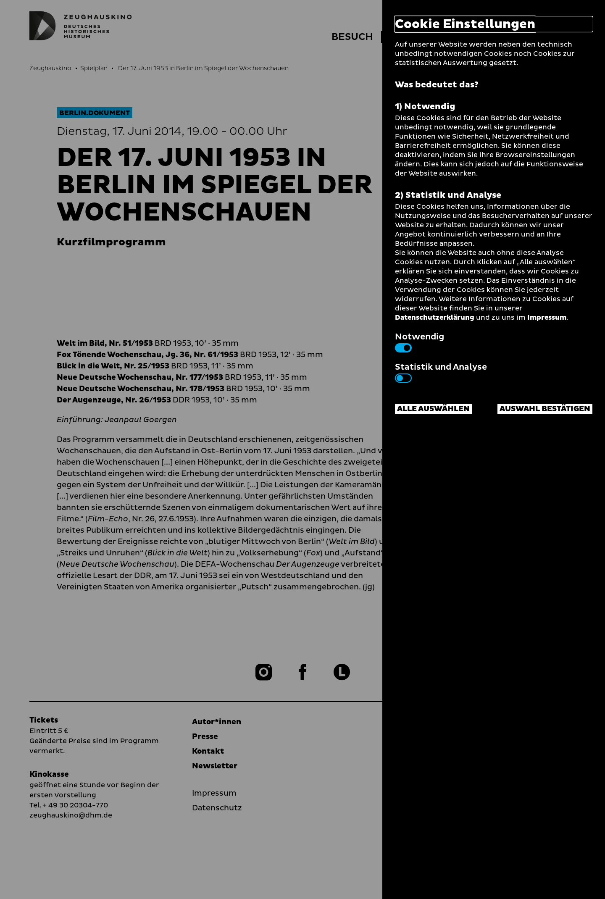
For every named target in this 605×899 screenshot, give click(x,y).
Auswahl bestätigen (545, 409)
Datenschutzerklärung (434, 317)
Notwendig (419, 341)
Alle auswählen (433, 409)
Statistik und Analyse (441, 372)
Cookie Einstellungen (465, 24)
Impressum (546, 317)
